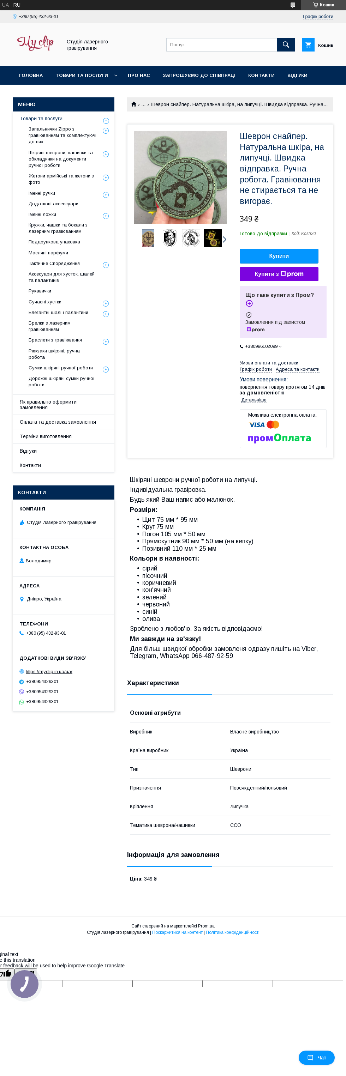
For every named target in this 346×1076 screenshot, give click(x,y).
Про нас (139, 75)
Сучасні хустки (45, 301)
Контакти (261, 75)
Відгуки (297, 75)
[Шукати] (286, 45)
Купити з (279, 274)
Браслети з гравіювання (55, 340)
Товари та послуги (81, 75)
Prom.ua (206, 926)
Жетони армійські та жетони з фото (61, 179)
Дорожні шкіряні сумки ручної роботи (62, 381)
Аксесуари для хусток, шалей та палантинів (62, 277)
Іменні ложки (42, 214)
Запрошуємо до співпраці (199, 75)
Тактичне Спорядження (54, 263)
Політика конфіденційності (233, 932)
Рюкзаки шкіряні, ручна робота (54, 354)
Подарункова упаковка (54, 241)
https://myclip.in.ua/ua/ (49, 671)
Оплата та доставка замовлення (58, 422)
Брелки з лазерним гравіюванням (50, 326)
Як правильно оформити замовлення (48, 404)
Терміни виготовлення (46, 436)
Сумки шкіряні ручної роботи (61, 367)
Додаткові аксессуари (53, 203)
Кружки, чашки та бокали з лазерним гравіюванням (58, 228)
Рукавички (40, 291)
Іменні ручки (42, 193)
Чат (316, 1057)
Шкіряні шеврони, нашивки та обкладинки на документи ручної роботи (61, 159)
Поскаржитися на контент (177, 932)
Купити (279, 256)
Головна (31, 75)
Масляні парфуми (48, 252)
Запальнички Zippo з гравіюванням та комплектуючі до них (62, 135)
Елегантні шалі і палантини (58, 312)
